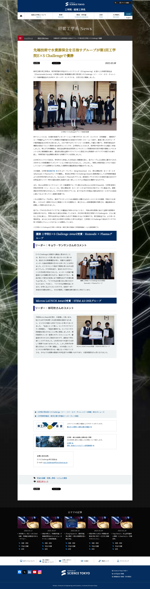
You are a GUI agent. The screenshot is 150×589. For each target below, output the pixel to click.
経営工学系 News (43, 38)
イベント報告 (62, 478)
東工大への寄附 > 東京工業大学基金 (78, 427)
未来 (101, 16)
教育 (61, 16)
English (128, 18)
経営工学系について (39, 16)
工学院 (69, 443)
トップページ (21, 16)
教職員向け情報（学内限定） (123, 577)
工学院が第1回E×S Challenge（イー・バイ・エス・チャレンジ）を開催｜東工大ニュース (71, 412)
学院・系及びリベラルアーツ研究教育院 (79, 445)
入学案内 (116, 16)
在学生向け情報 (119, 574)
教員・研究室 (81, 16)
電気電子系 (52, 171)
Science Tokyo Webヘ (121, 571)
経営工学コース (42, 481)
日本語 (128, 14)
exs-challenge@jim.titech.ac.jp (55, 462)
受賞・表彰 (51, 478)
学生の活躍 (41, 478)
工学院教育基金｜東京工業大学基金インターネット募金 (58, 416)
